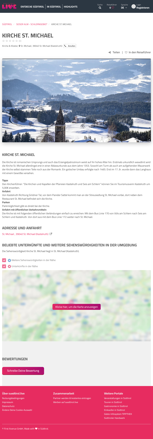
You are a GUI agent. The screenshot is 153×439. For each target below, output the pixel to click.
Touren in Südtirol (113, 402)
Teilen (114, 52)
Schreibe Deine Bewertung (23, 370)
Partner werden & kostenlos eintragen (72, 398)
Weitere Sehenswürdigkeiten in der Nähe (32, 260)
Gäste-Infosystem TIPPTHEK (118, 414)
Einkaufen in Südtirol (114, 410)
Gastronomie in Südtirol (116, 406)
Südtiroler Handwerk (114, 418)
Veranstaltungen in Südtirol (117, 398)
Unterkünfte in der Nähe (23, 266)
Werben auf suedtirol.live (65, 402)
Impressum (7, 402)
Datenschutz (8, 406)
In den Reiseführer (138, 52)
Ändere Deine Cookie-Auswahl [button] (17, 410)
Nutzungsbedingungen (13, 398)
